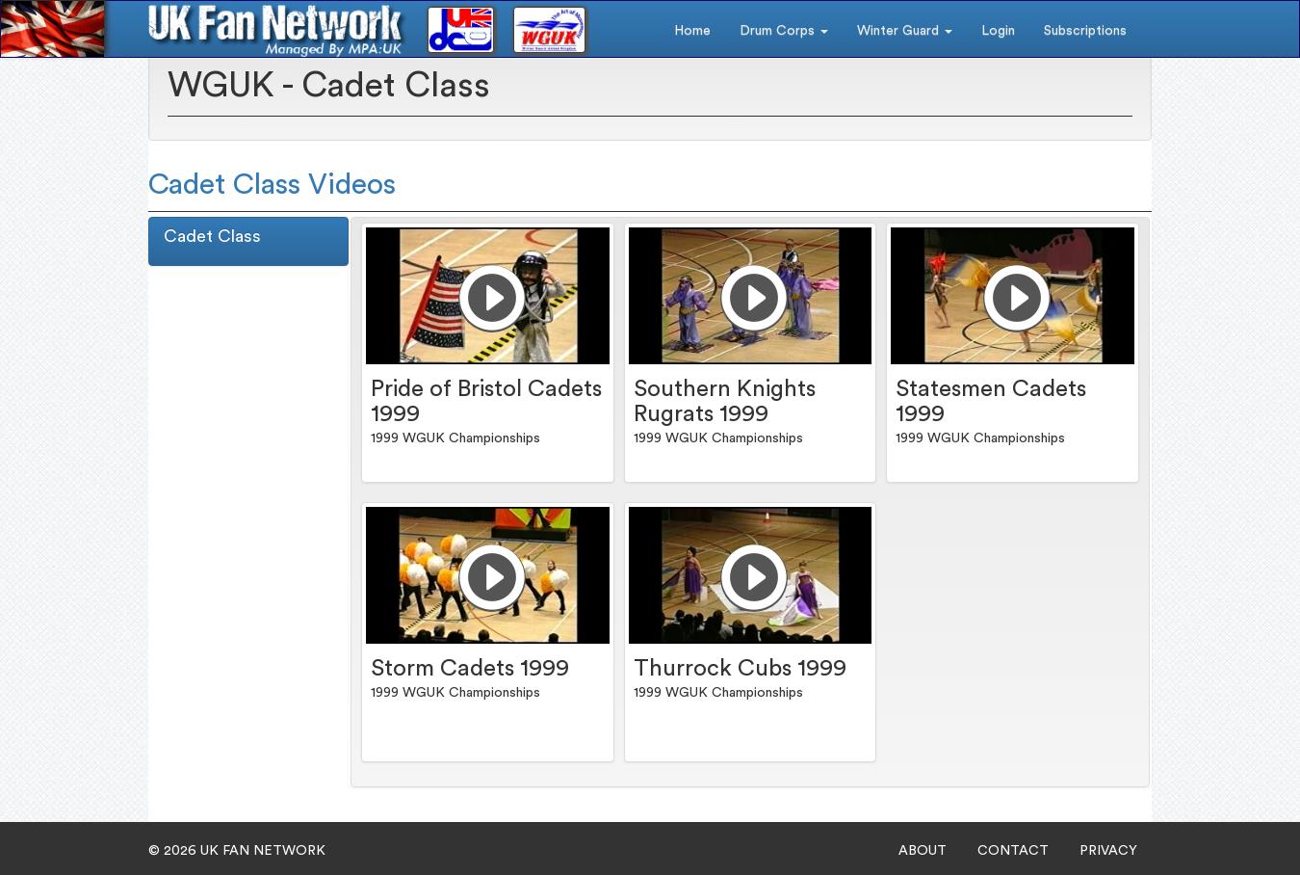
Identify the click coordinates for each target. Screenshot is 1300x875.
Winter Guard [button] (904, 31)
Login (998, 31)
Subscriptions (1085, 31)
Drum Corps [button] (784, 31)
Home (692, 31)
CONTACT (1013, 851)
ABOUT (922, 851)
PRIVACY (1108, 851)
